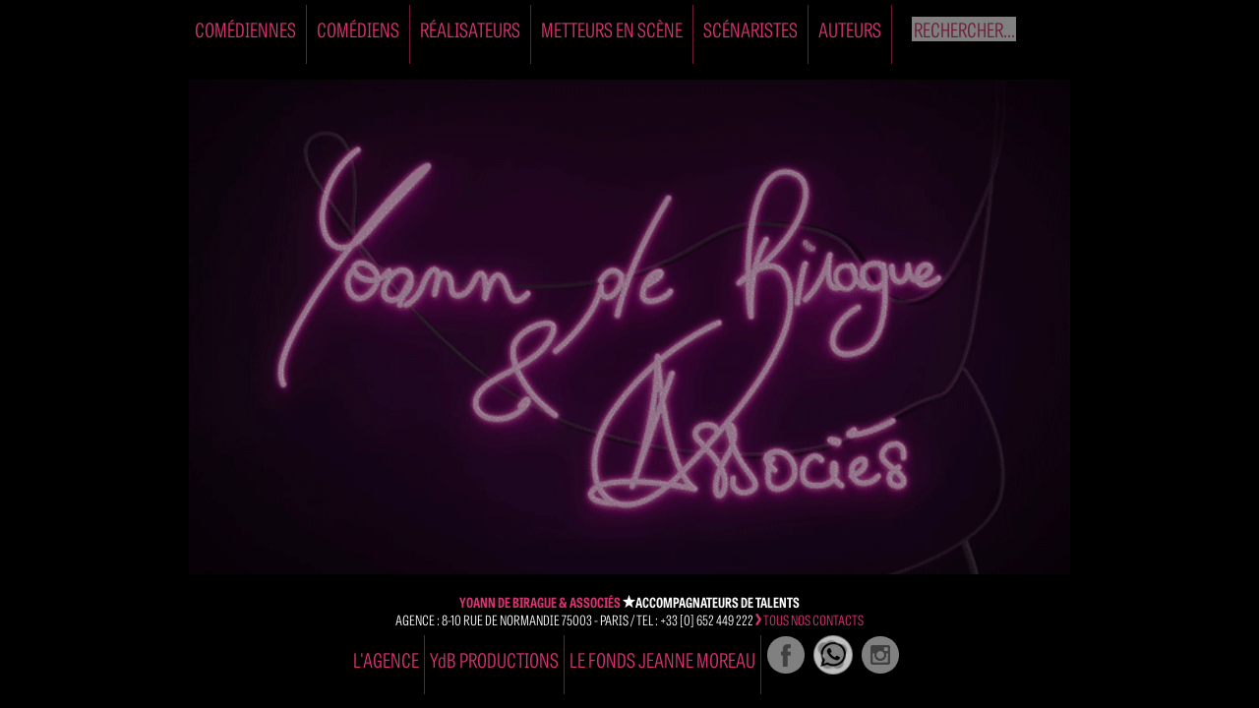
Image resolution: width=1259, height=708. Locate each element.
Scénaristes (750, 29)
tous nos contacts (809, 619)
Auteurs (849, 29)
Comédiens (358, 29)
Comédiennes (245, 29)
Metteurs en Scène (612, 29)
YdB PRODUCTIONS (494, 659)
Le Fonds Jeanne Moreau (662, 659)
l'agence (386, 659)
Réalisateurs (470, 29)
